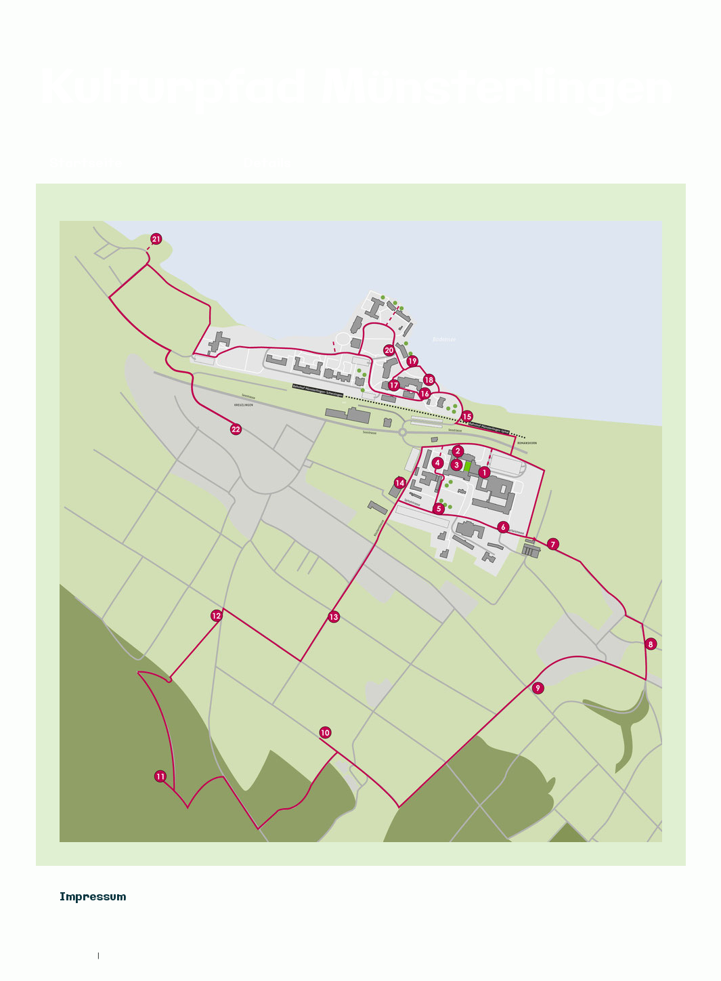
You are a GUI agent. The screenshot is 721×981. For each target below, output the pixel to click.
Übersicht (183, 164)
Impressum (75, 955)
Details (267, 164)
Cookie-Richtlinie (132, 955)
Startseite (86, 164)
